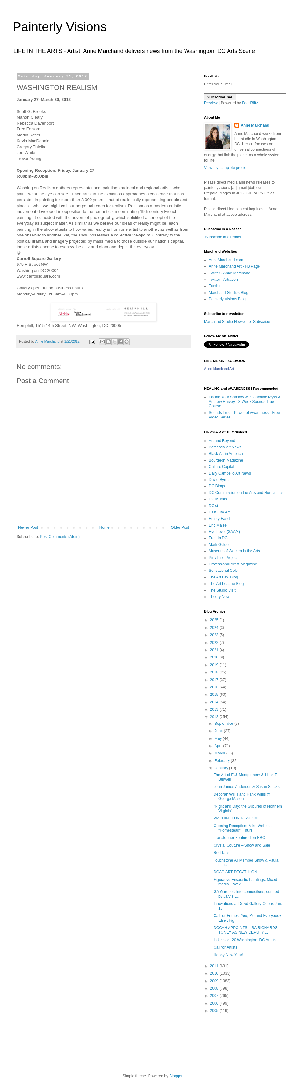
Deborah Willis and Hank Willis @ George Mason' (242, 796)
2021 (215, 650)
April (219, 746)
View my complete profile (225, 167)
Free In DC (218, 538)
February (223, 761)
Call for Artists (225, 947)
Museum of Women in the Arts (234, 551)
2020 (215, 657)
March (220, 753)
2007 (215, 995)
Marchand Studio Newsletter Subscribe (237, 321)
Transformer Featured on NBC (239, 837)
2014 (215, 702)
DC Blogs (217, 486)
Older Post (180, 527)
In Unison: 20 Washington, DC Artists (245, 940)
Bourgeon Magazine (226, 460)
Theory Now (219, 596)
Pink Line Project (223, 558)
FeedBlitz (250, 103)
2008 (215, 988)
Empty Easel (219, 518)
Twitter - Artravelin (224, 279)
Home (104, 527)
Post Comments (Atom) (60, 537)
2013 (215, 709)
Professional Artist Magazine (233, 564)
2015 (215, 694)
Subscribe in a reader (223, 237)
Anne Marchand (255, 125)
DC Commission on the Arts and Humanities (246, 493)
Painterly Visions (60, 27)
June (219, 731)
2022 (215, 642)
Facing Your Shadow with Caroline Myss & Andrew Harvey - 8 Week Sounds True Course (244, 402)
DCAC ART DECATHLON (235, 872)
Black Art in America (226, 453)
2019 (215, 665)
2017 (215, 680)
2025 (215, 620)
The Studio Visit (222, 590)
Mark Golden (220, 544)
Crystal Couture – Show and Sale (242, 845)
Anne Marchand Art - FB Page (234, 266)
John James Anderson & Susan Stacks (247, 786)
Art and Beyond (222, 441)
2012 (215, 717)
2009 (215, 981)
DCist (213, 506)
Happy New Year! (228, 955)
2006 (215, 1003)
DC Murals (218, 499)
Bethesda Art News (225, 447)
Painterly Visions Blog (227, 299)
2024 (215, 627)
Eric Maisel (218, 525)
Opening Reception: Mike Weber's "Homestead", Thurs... (243, 828)
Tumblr (215, 286)
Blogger (175, 1076)
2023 (215, 635)
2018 (215, 672)
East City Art (219, 512)
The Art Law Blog (223, 577)
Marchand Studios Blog (228, 292)
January (222, 768)
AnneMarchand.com (226, 260)
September (224, 723)
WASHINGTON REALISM (236, 818)
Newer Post (28, 527)
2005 (215, 1010)
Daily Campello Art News (230, 473)
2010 (215, 973)
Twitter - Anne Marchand (229, 273)
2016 (215, 687)
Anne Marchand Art (219, 369)
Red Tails (221, 852)
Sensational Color (224, 570)
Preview (211, 103)
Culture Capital (221, 466)
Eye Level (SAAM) (224, 531)
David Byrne (219, 479)
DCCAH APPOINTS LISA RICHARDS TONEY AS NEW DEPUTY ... (246, 930)
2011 (215, 966)
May (219, 738)
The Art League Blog (226, 583)
